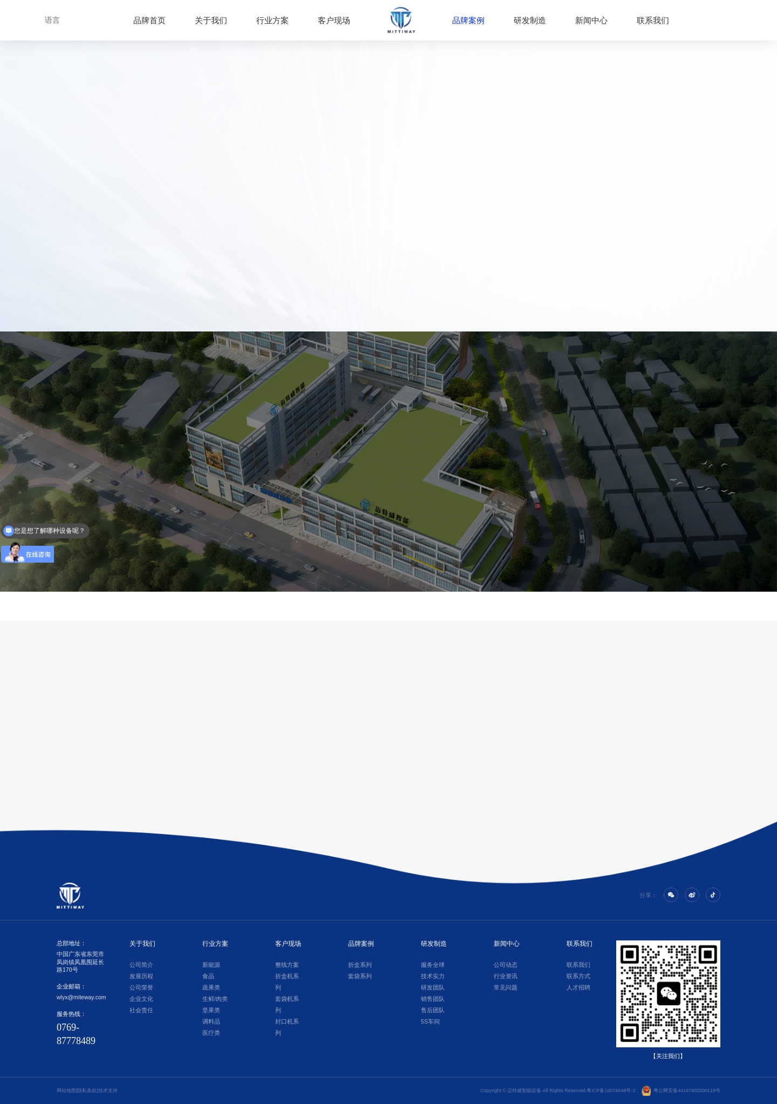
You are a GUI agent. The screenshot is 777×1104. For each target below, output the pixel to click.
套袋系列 (360, 976)
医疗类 (211, 1033)
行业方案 (272, 20)
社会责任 (141, 1010)
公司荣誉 (141, 987)
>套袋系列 (602, 73)
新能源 (211, 964)
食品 (208, 976)
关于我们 (211, 20)
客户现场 (334, 20)
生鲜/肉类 (215, 998)
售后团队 (433, 1010)
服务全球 (433, 964)
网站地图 (66, 1090)
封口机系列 (287, 1027)
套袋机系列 (287, 1004)
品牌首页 (149, 20)
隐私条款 (87, 1090)
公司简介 (141, 964)
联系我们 (653, 20)
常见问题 (505, 987)
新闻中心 (591, 20)
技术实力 (433, 976)
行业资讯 (505, 976)
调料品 (211, 1021)
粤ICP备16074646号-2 (611, 1090)
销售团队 (433, 998)
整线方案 (287, 964)
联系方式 (578, 976)
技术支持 (108, 1090)
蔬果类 (211, 987)
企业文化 (141, 998)
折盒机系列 (287, 982)
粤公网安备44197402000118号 (681, 1091)
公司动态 (505, 964)
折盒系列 (360, 964)
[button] (54, 617)
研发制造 (530, 20)
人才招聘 (578, 987)
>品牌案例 (575, 73)
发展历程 (141, 976)
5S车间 (430, 1021)
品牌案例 (468, 20)
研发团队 (433, 987)
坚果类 (211, 1010)
